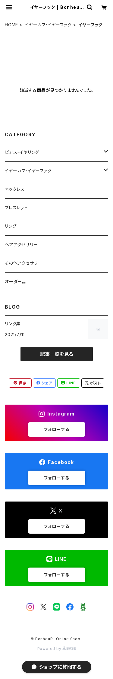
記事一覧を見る (56, 354)
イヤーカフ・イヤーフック (48, 24)
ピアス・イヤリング (22, 152)
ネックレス (15, 189)
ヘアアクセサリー (21, 244)
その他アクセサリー (23, 263)
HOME (11, 24)
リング (10, 226)
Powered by (56, 648)
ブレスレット (16, 207)
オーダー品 (16, 281)
